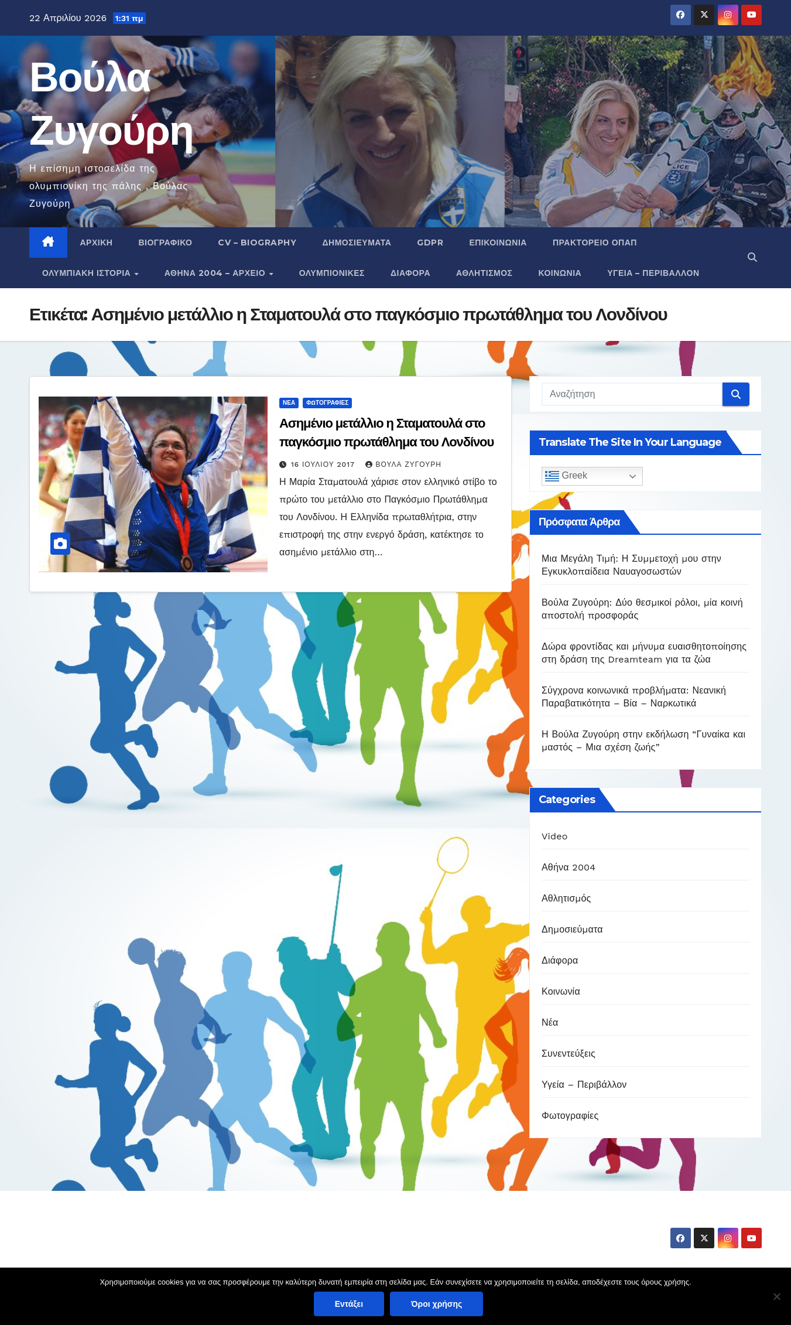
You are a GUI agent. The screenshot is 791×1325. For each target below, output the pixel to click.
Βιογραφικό (165, 242)
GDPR (430, 242)
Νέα (289, 402)
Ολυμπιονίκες (332, 273)
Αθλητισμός (484, 273)
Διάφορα (410, 273)
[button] (752, 257)
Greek (566, 476)
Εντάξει (349, 1304)
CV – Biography (257, 242)
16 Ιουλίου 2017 (324, 464)
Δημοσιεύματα (356, 242)
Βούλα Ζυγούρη (403, 464)
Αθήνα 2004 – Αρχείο (216, 273)
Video (555, 836)
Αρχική (96, 242)
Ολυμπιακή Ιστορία (87, 273)
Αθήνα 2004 (568, 867)
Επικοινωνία (498, 242)
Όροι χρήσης (436, 1304)
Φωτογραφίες (327, 402)
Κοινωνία (560, 273)
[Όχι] (776, 1296)
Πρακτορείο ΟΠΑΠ (595, 242)
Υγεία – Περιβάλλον (653, 273)
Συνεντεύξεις (568, 1053)
